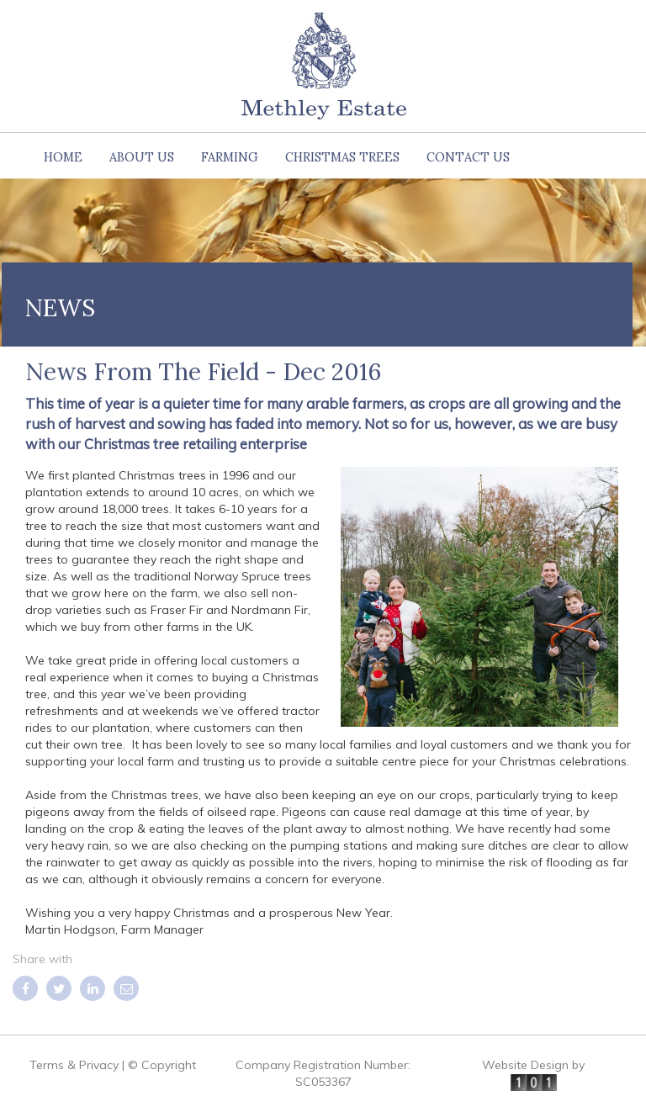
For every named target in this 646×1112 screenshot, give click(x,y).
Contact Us (468, 157)
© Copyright (162, 1064)
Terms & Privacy (74, 1064)
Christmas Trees (342, 157)
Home (63, 157)
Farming (229, 157)
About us (141, 157)
